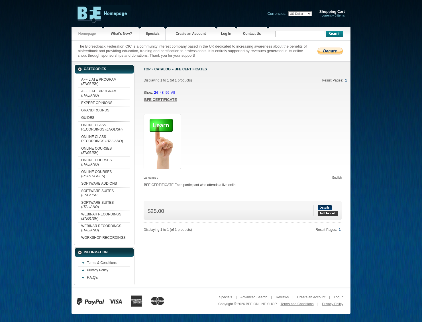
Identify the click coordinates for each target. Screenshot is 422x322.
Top (147, 69)
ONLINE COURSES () (96, 150)
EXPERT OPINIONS (97, 103)
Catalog (162, 69)
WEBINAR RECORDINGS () (101, 216)
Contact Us (252, 34)
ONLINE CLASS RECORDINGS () (102, 127)
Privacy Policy (97, 270)
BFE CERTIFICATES (190, 69)
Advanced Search (253, 297)
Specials (153, 34)
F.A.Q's (92, 278)
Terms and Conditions (296, 304)
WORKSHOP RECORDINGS (103, 238)
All (173, 93)
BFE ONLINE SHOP (261, 304)
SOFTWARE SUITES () (97, 193)
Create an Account (191, 34)
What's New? (121, 34)
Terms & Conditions (102, 263)
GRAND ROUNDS (95, 110)
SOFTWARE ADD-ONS (99, 184)
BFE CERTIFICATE (160, 99)
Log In (226, 34)
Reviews (282, 297)
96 (167, 93)
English (337, 177)
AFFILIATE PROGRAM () (99, 82)
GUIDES (87, 118)
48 (162, 93)
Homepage (87, 34)
